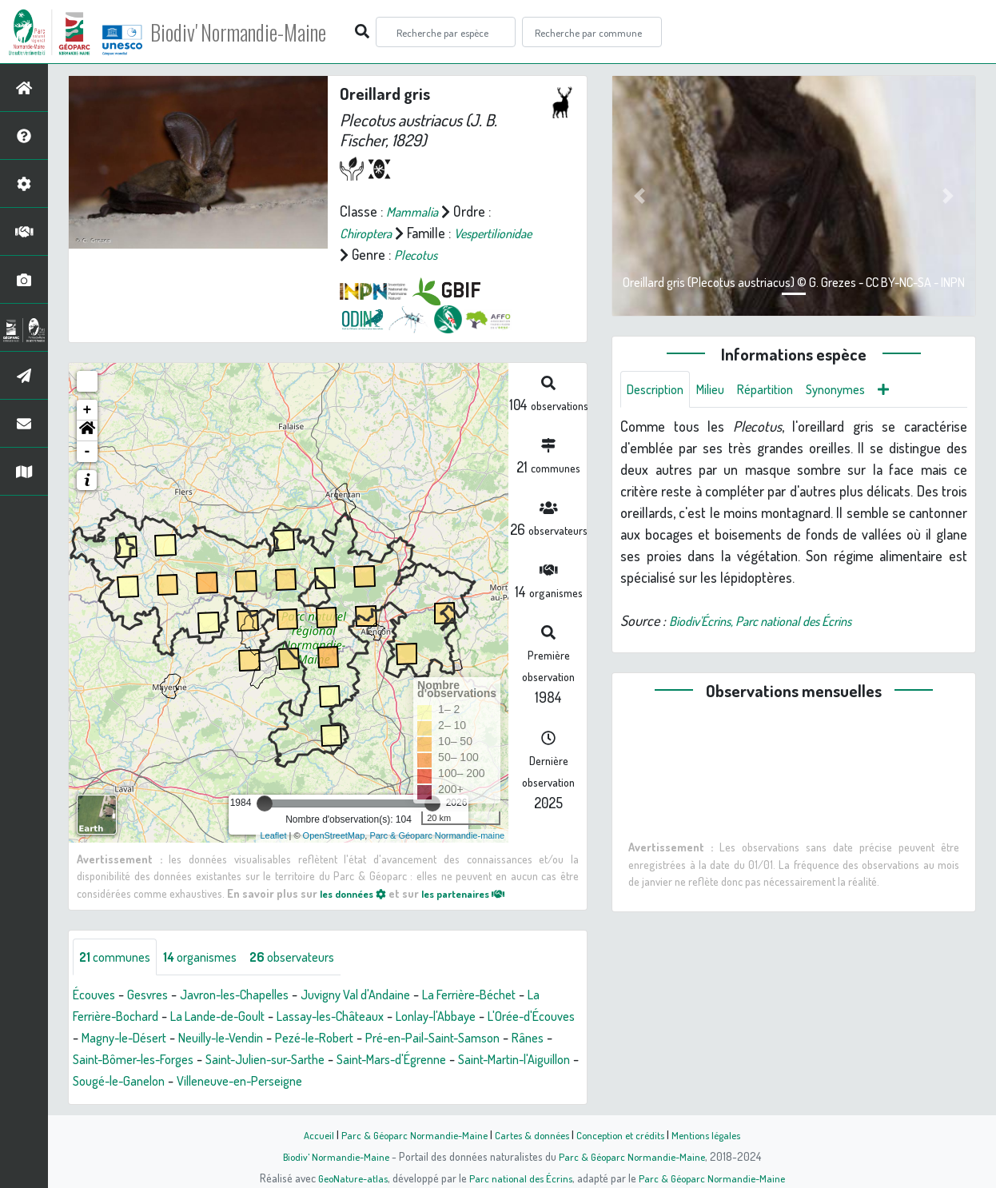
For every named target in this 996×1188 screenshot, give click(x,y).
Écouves (97, 996)
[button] (87, 430)
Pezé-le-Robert (444, 1039)
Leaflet (273, 835)
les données (357, 892)
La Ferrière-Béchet (513, 996)
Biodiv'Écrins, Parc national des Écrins (775, 623)
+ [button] (87, 409)
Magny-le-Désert (231, 1039)
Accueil (307, 1134)
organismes (212, 958)
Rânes (180, 1061)
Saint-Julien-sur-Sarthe (426, 1061)
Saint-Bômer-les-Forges (278, 1061)
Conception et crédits (624, 1134)
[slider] (265, 803)
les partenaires (478, 892)
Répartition (779, 390)
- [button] (87, 450)
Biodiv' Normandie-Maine (262, 32)
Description (659, 390)
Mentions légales (715, 1134)
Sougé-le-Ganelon (332, 1082)
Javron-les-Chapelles (252, 996)
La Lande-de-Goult (250, 1018)
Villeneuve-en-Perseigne (467, 1082)
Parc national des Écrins (519, 1177)
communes (118, 958)
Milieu (719, 390)
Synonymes (856, 390)
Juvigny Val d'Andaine (387, 996)
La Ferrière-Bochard (129, 1018)
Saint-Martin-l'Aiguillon (205, 1082)
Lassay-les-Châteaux (375, 1018)
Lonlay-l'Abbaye (491, 1018)
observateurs (313, 958)
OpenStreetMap (334, 835)
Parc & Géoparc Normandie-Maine (407, 1134)
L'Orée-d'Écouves (122, 1039)
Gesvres (155, 996)
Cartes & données (530, 1134)
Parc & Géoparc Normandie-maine (436, 835)
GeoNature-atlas (347, 1177)
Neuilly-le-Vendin (340, 1039)
